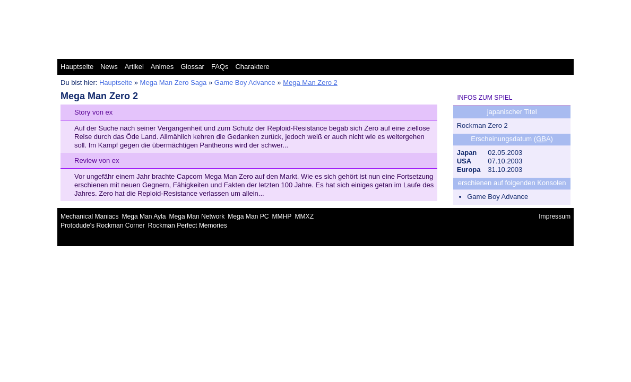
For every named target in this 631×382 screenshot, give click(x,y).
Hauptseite (76, 67)
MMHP (282, 216)
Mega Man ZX (549, 8)
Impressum (555, 216)
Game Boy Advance (244, 82)
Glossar (192, 67)
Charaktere (252, 67)
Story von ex (93, 112)
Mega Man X (445, 8)
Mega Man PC (248, 216)
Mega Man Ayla (144, 216)
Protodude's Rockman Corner (102, 225)
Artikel (134, 67)
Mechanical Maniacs (89, 216)
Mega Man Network (197, 216)
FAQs (220, 67)
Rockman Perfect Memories (187, 225)
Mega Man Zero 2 (310, 82)
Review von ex (96, 160)
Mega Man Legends (314, 8)
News (109, 67)
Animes (162, 67)
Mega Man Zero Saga (173, 82)
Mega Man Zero (496, 8)
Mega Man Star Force (385, 8)
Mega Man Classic (248, 8)
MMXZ (304, 216)
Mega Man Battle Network (174, 8)
